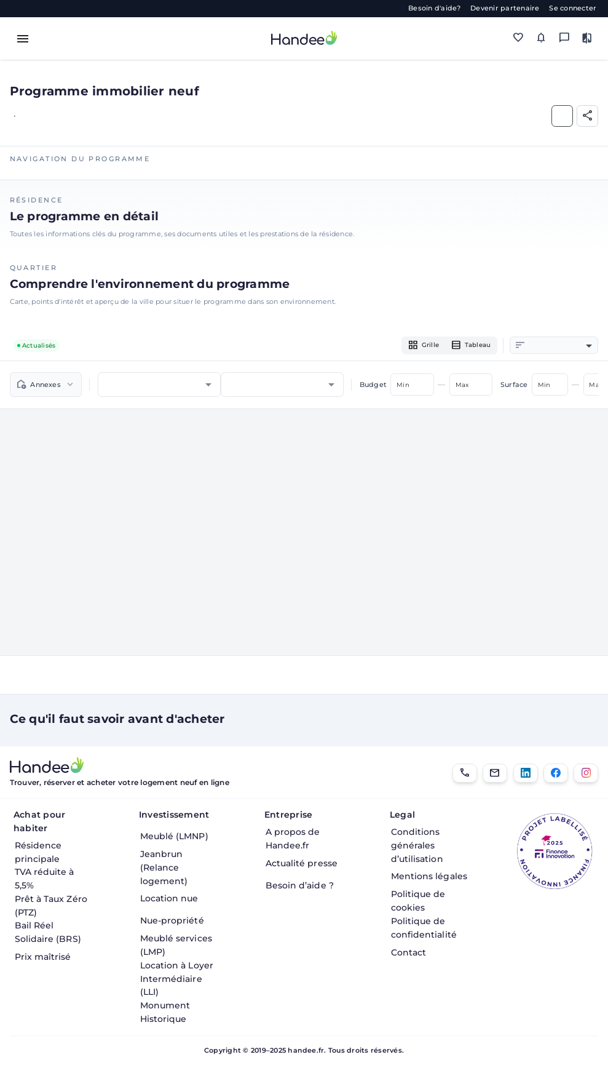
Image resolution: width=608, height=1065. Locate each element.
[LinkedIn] (525, 773)
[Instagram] (586, 773)
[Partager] (587, 116)
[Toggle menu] (23, 38)
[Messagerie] (564, 38)
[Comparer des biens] (586, 38)
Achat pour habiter (40, 821)
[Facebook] (555, 773)
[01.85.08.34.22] (464, 773)
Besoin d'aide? (434, 8)
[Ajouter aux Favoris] (562, 116)
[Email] (495, 773)
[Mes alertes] (541, 38)
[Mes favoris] (517, 38)
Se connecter (572, 8)
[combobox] (560, 346)
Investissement (174, 814)
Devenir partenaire (505, 8)
